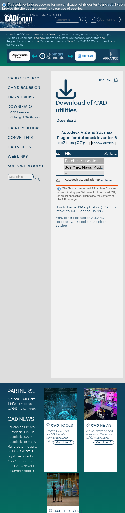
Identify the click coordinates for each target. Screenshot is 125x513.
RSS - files (108, 80)
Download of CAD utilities (81, 99)
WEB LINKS (18, 156)
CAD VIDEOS (19, 147)
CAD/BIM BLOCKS (24, 128)
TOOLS (62, 425)
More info (63, 442)
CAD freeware (19, 112)
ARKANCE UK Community (27, 399)
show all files (102, 143)
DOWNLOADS (20, 106)
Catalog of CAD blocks (25, 117)
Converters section (53, 41)
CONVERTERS (20, 137)
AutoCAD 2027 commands (92, 41)
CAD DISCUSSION (24, 87)
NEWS (101, 425)
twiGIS (12, 409)
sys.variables (14, 44)
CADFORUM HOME (25, 78)
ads (110, 5)
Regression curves (18, 41)
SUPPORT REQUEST (26, 166)
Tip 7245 (97, 211)
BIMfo (12, 404)
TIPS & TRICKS (21, 97)
